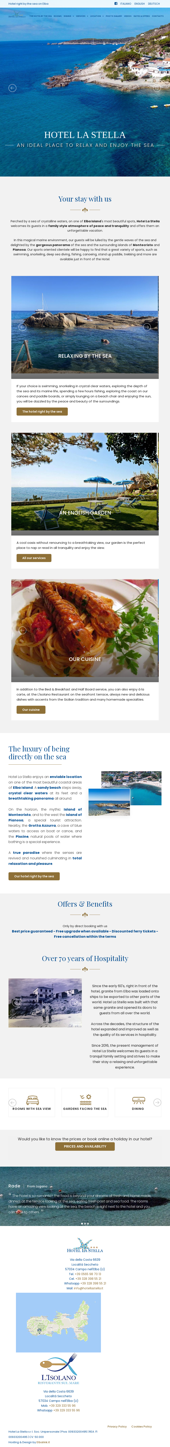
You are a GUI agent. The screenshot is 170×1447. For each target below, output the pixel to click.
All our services (34, 558)
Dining (69, 17)
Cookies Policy (141, 1427)
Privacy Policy (117, 1427)
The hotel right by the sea (42, 411)
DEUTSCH (154, 4)
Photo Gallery (114, 17)
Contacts (158, 17)
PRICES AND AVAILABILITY (85, 1146)
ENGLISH (140, 4)
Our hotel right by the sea (34, 876)
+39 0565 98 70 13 (88, 1274)
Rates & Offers (142, 17)
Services (82, 17)
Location (97, 17)
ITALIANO (125, 4)
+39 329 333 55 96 (62, 1406)
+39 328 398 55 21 (88, 1279)
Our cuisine (31, 710)
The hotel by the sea (40, 17)
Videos (128, 17)
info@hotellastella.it (88, 1288)
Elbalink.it (43, 1442)
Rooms (58, 17)
